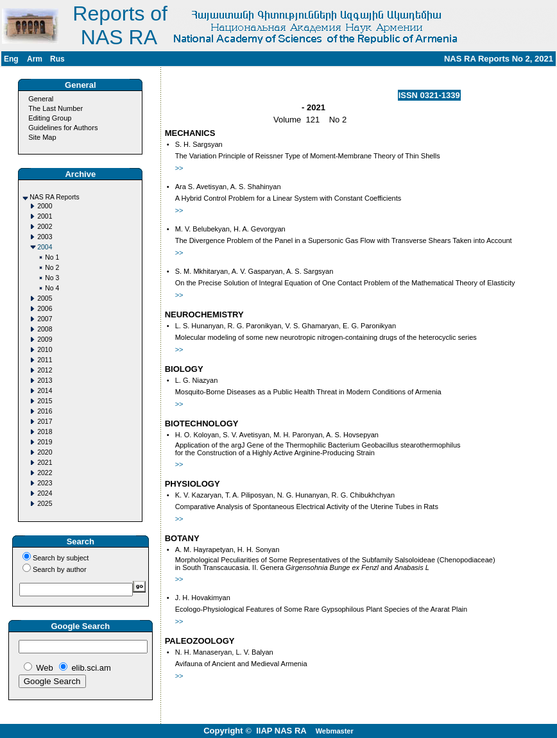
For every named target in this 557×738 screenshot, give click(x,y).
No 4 (52, 288)
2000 (44, 206)
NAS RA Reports (54, 197)
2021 (44, 462)
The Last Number (55, 108)
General (40, 99)
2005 (44, 298)
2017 (44, 421)
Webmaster (335, 731)
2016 (44, 411)
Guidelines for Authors (63, 127)
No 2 (52, 267)
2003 (44, 236)
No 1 (52, 257)
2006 (44, 308)
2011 (44, 360)
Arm (34, 59)
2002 (44, 226)
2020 (44, 452)
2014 (44, 390)
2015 (44, 401)
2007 (44, 319)
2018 (44, 431)
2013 (44, 380)
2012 (44, 370)
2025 (44, 503)
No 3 (52, 277)
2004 (44, 247)
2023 (44, 483)
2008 (44, 329)
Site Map (42, 137)
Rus (57, 59)
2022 (44, 472)
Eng (11, 59)
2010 (44, 349)
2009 (44, 339)
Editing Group (49, 118)
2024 (44, 493)
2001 (44, 216)
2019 (44, 442)
